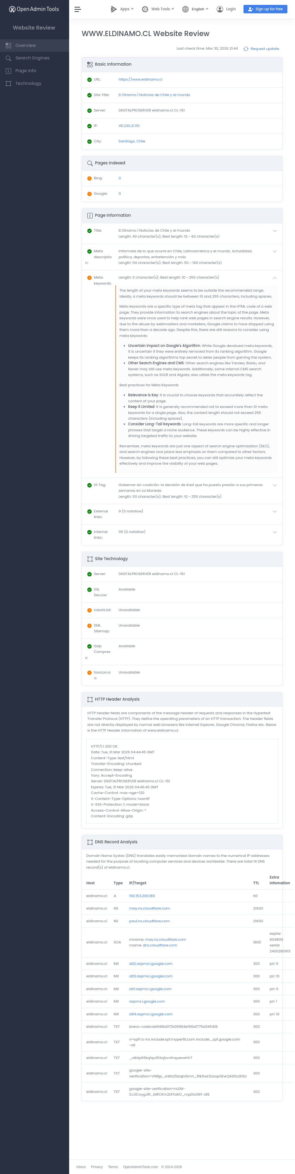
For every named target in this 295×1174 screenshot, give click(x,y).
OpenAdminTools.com (141, 1167)
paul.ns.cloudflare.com (150, 921)
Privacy (98, 1167)
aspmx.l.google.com (148, 1001)
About (82, 1167)
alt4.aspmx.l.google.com (152, 1014)
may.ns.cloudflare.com (150, 908)
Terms (114, 1167)
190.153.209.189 (143, 895)
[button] (199, 233)
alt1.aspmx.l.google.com (151, 988)
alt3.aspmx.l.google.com (152, 976)
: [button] (96, 230)
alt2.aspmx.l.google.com (152, 963)
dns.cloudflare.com (161, 945)
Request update (261, 49)
